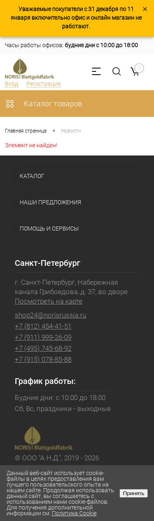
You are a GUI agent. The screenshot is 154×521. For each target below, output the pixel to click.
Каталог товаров (43, 103)
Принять (133, 493)
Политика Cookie (74, 513)
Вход (11, 83)
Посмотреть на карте (49, 301)
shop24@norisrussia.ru (50, 315)
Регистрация (43, 83)
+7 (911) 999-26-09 (43, 337)
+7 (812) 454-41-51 (43, 326)
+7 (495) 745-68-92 (43, 348)
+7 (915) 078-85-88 (43, 359)
